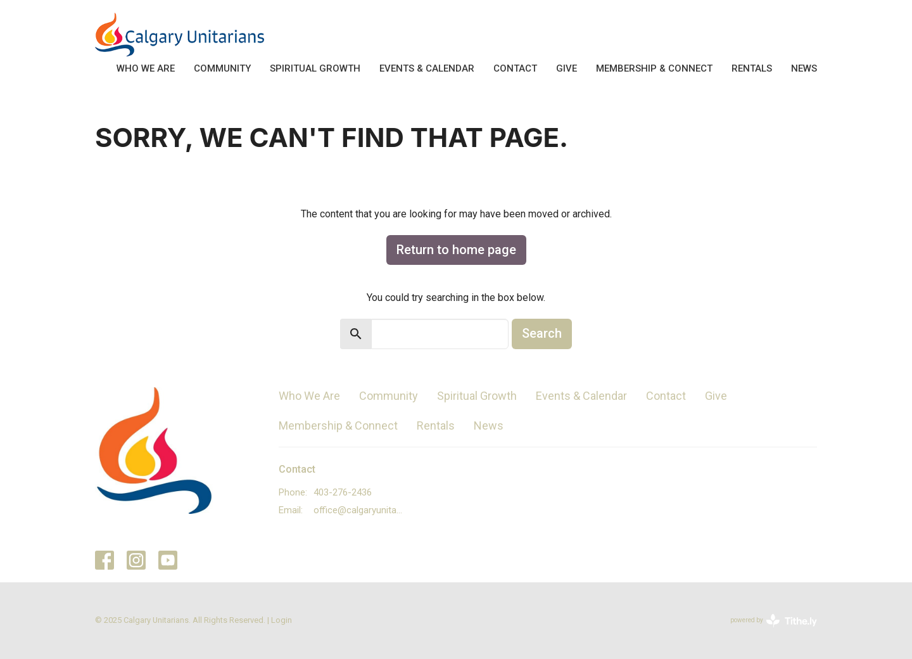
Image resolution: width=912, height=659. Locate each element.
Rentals (752, 68)
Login (281, 620)
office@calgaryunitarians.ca (359, 510)
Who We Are (146, 68)
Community (222, 68)
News (804, 68)
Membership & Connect (654, 68)
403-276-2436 (343, 492)
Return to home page (456, 249)
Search (542, 333)
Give (566, 68)
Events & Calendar (426, 68)
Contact (515, 68)
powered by (773, 620)
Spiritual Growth (315, 68)
